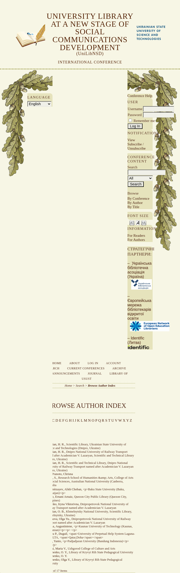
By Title (133, 207)
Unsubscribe (136, 148)
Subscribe (134, 144)
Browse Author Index (101, 385)
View (131, 140)
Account (113, 363)
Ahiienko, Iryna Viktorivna (62, 504)
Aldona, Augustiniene (58, 526)
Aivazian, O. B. (55, 511)
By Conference (138, 198)
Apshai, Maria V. (55, 548)
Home (57, 363)
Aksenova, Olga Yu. (57, 519)
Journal (95, 373)
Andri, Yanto (53, 541)
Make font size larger (143, 222)
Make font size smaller (131, 222)
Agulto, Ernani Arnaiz (59, 496)
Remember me (144, 121)
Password (135, 115)
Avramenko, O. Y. (56, 552)
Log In (93, 363)
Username (135, 109)
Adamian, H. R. (55, 444)
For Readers (136, 235)
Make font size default (137, 222)
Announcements (66, 373)
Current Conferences (86, 368)
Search (53, 368)
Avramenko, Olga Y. (58, 559)
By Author (135, 203)
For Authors (136, 240)
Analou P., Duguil (56, 533)
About (74, 363)
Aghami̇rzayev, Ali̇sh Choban (63, 489)
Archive (119, 368)
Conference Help (139, 96)
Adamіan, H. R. (55, 463)
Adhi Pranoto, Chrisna (59, 474)
